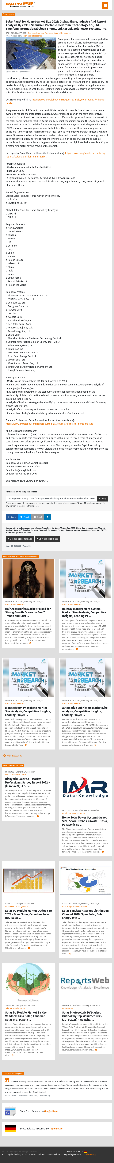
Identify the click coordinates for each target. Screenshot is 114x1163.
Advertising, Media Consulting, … (87, 810)
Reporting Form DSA (72, 1154)
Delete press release (20, 538)
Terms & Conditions (36, 1154)
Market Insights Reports (15, 775)
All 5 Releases (12, 755)
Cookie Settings (89, 1154)
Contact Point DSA (54, 1154)
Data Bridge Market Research (74, 906)
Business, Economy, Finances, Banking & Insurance (50, 33)
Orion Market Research (15, 604)
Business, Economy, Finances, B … (30, 601)
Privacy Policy (21, 1154)
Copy (102, 498)
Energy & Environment (25, 772)
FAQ (3, 1154)
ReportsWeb (67, 1008)
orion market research (32, 36)
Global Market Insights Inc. (16, 906)
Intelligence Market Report (74, 813)
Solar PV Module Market (15, 1008)
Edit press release (47, 538)
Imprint (10, 1154)
